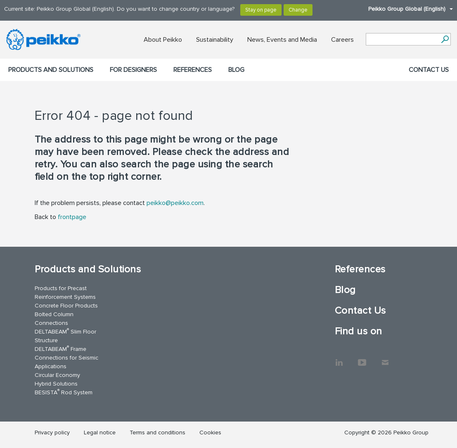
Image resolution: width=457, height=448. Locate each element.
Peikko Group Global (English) (406, 8)
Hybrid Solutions (56, 383)
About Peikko (163, 40)
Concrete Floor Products (66, 305)
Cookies (210, 432)
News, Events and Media (282, 40)
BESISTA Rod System (63, 392)
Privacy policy (52, 432)
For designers (133, 70)
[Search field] (402, 39)
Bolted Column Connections (54, 318)
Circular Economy (57, 375)
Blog (236, 70)
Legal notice (100, 432)
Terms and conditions (157, 432)
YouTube (362, 358)
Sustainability (214, 40)
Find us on (358, 331)
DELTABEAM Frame (60, 349)
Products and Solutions (50, 70)
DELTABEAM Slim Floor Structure (65, 335)
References (192, 70)
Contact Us (429, 70)
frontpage (72, 217)
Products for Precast (61, 288)
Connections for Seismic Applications (66, 362)
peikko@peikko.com (175, 203)
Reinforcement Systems (65, 296)
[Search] (445, 39)
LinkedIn (339, 358)
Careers (342, 40)
